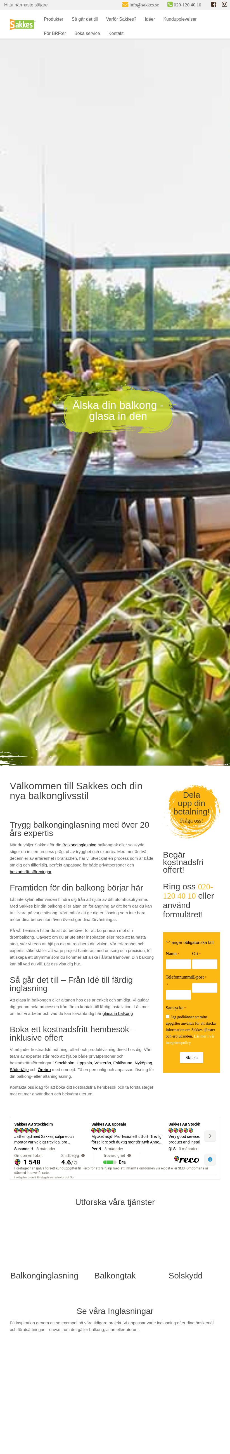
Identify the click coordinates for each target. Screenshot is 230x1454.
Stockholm (64, 1062)
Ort (196, 954)
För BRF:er (55, 33)
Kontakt (116, 33)
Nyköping (143, 1062)
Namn (172, 954)
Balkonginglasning (79, 844)
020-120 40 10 (188, 891)
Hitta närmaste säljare (26, 5)
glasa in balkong (118, 1013)
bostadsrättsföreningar (30, 871)
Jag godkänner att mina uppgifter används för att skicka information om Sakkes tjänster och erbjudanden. (191, 1030)
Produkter (53, 19)
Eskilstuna (122, 1062)
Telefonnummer (180, 981)
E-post (199, 978)
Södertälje (19, 1069)
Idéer (150, 19)
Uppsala (84, 1062)
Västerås (102, 1062)
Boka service (87, 33)
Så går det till (85, 19)
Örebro (44, 1069)
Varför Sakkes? (121, 19)
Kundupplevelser (179, 19)
